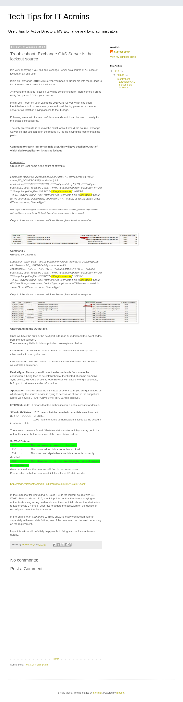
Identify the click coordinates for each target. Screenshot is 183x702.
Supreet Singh (122, 51)
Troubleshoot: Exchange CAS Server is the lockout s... (125, 83)
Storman (97, 692)
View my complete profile (123, 57)
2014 (117, 71)
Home (56, 659)
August (121, 75)
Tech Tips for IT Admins (49, 16)
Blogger (120, 692)
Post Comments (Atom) (37, 664)
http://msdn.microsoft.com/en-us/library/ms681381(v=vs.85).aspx (48, 483)
